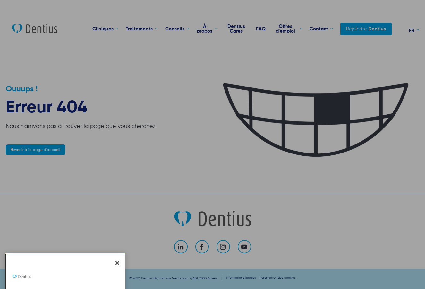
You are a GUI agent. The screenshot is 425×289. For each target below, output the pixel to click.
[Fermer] (117, 281)
